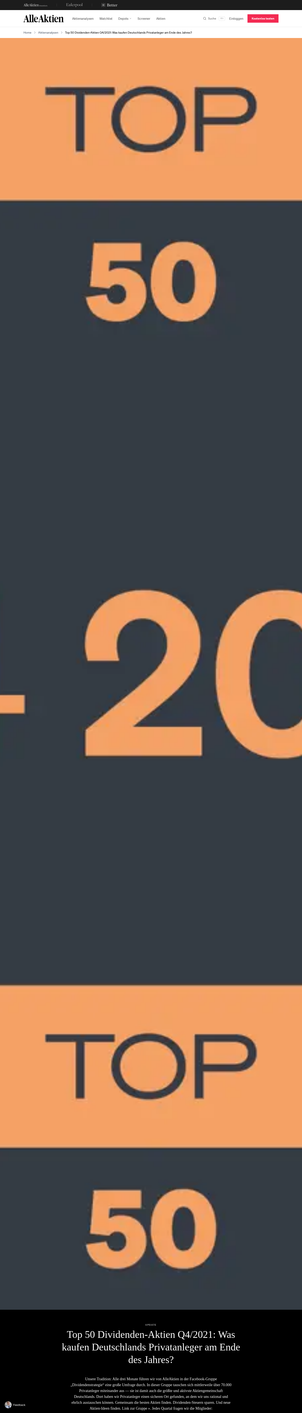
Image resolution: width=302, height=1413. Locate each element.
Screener (144, 18)
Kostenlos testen (263, 18)
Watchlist (105, 18)
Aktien (160, 18)
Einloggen (236, 18)
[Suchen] (214, 18)
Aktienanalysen (83, 18)
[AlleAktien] (43, 18)
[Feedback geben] (16, 1405)
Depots (125, 18)
